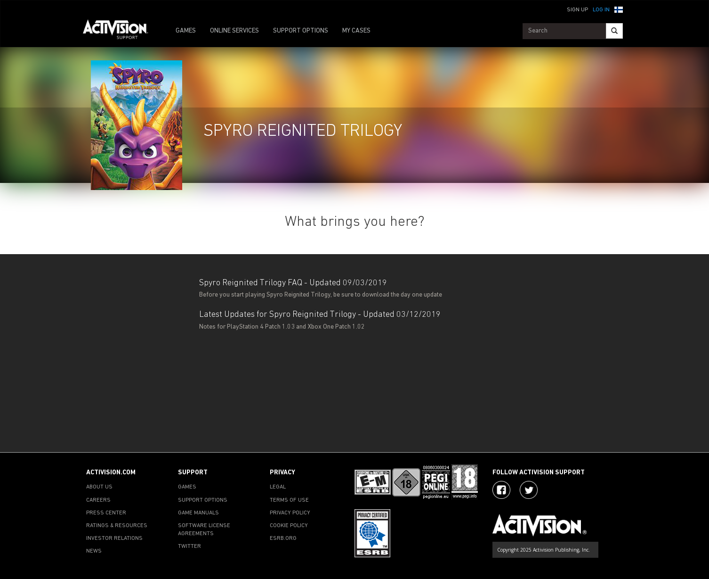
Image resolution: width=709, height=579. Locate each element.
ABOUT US (99, 487)
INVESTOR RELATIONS (114, 538)
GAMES (186, 30)
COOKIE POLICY (289, 526)
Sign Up (577, 10)
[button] (618, 9)
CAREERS (98, 500)
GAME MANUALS (198, 513)
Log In (601, 10)
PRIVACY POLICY (290, 513)
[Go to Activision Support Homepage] (120, 31)
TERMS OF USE (289, 500)
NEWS (94, 551)
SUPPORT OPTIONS (300, 30)
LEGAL (278, 487)
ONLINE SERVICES (234, 30)
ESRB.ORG (283, 538)
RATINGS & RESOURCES (116, 526)
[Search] (614, 31)
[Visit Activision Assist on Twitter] (529, 490)
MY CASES (356, 30)
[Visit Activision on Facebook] (501, 490)
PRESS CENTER (106, 513)
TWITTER (189, 546)
